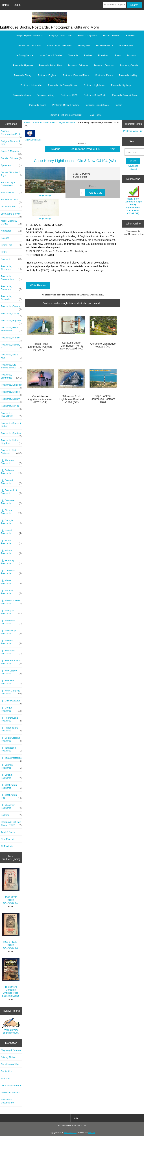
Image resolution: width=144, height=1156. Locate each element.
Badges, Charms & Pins (60, 35)
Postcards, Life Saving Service (63, 85)
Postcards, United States (44, 122)
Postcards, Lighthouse (94, 85)
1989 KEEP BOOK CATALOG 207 (11, 886)
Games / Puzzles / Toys (29, 45)
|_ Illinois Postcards (11, 542)
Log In (17, 4)
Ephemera (130, 35)
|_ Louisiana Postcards (11, 572)
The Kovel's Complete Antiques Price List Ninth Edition (11, 977)
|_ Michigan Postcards (11, 612)
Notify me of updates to (133, 200)
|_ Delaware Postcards (11, 502)
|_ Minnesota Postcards (11, 622)
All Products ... (8, 846)
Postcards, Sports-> (11, 434)
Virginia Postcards (66, 122)
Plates (118, 55)
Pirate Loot (103, 55)
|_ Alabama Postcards (11, 462)
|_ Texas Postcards (11, 759)
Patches (88, 55)
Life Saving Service (24, 55)
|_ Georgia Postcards (11, 522)
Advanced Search (133, 167)
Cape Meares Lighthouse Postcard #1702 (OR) (40, 399)
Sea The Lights (70, 1133)
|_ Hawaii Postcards (11, 532)
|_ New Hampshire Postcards (11, 662)
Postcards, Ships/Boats (95, 95)
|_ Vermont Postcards (11, 766)
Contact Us (6, 1071)
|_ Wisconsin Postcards (11, 806)
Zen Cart (91, 1133)
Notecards (73, 55)
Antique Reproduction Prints (29, 35)
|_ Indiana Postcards (11, 552)
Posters (118, 105)
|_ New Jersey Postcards (11, 672)
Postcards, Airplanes (23, 65)
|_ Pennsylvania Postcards (11, 719)
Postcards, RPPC (69, 95)
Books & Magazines (87, 35)
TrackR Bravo (95, 115)
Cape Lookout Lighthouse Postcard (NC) (103, 399)
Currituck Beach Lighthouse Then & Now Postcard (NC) (71, 345)
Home (5, 4)
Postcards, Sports (37, 105)
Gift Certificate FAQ (11, 1085)
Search (133, 141)
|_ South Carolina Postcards (11, 739)
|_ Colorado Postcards (11, 482)
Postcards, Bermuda (104, 65)
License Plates (126, 45)
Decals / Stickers (111, 35)
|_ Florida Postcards (11, 512)
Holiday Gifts (84, 45)
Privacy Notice (8, 1057)
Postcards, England (47, 75)
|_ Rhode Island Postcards (11, 729)
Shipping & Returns (11, 1050)
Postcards (131, 55)
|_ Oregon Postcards (11, 709)
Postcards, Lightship (121, 85)
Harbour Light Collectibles (59, 45)
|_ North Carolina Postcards (11, 692)
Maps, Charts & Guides (51, 55)
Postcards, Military (45, 95)
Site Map (5, 1078)
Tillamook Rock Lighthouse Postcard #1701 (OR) (71, 399)
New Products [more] (11, 858)
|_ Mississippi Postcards (11, 632)
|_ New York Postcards (11, 682)
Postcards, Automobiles (50, 65)
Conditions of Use (10, 1064)
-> (11, 452)
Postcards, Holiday (128, 75)
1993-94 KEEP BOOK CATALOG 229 (11, 931)
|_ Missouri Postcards (11, 642)
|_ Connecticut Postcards (11, 492)
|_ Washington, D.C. (11, 796)
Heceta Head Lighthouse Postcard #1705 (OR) (40, 346)
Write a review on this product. (11, 1026)
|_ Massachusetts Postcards (11, 602)
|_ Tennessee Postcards (11, 749)
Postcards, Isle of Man (31, 85)
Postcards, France (104, 75)
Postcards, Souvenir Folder (125, 95)
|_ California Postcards (11, 472)
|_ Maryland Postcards (11, 592)
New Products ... (9, 839)
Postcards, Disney (23, 75)
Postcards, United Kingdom (65, 105)
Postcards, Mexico (22, 95)
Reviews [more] (11, 1010)
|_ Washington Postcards (11, 786)
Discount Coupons (10, 1092)
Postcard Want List (133, 131)
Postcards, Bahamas (78, 65)
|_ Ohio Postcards (11, 701)
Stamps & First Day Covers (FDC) (66, 115)
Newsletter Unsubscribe (7, 1101)
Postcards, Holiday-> (11, 346)
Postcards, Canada (129, 65)
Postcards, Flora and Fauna (76, 75)
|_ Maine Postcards (11, 582)
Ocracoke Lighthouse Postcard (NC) (103, 345)
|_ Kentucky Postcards (11, 562)
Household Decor (104, 45)
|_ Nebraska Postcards (11, 652)
